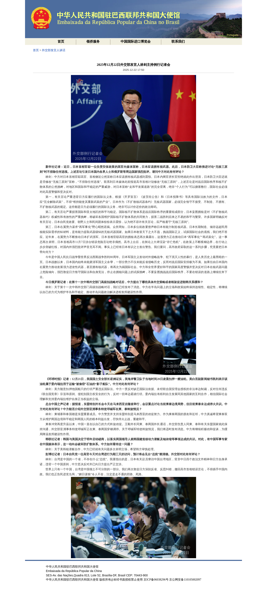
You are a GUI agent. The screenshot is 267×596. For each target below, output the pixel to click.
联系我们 (178, 41)
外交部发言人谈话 (53, 50)
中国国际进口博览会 (136, 41)
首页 (61, 41)
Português (232, 35)
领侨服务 (93, 41)
